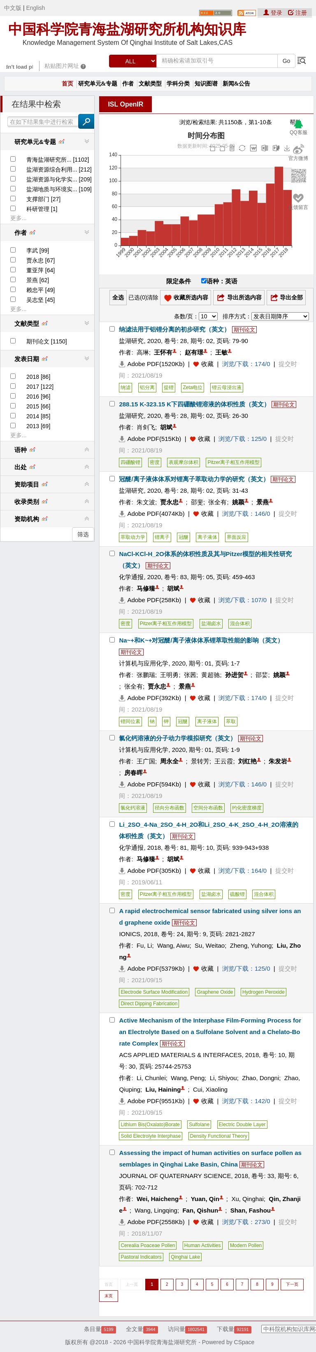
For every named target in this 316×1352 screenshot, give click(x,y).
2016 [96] (38, 396)
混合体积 (240, 623)
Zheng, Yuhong (251, 945)
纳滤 (125, 387)
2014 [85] (38, 416)
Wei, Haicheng (158, 1198)
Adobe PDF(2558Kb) (151, 1221)
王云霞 (223, 761)
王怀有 (163, 352)
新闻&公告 (237, 84)
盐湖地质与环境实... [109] (59, 189)
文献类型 (150, 84)
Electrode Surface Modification (154, 992)
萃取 (231, 721)
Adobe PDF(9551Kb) (151, 1100)
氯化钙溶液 (133, 808)
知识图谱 (206, 84)
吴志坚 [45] (40, 300)
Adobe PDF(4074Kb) (151, 513)
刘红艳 (247, 761)
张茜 (190, 674)
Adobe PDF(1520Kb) (151, 363)
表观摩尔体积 (183, 462)
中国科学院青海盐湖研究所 (162, 1342)
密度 (155, 462)
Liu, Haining (163, 1089)
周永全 (169, 761)
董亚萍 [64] (40, 270)
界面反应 (236, 537)
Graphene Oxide (215, 992)
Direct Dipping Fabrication (149, 1003)
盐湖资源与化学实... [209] (59, 179)
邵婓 (262, 674)
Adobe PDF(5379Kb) (151, 968)
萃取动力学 (133, 537)
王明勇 (169, 674)
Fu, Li (144, 945)
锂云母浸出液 (227, 387)
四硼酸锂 (130, 462)
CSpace (244, 1342)
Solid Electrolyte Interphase (151, 1136)
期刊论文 (244, 330)
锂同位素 (130, 721)
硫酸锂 (237, 894)
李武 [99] (37, 250)
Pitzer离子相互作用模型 (233, 462)
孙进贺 (234, 674)
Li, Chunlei (151, 1077)
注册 (297, 12)
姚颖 (238, 502)
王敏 (221, 352)
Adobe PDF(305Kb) (150, 870)
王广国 (146, 761)
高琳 (143, 352)
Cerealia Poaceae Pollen (148, 1245)
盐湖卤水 (211, 623)
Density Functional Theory (218, 1136)
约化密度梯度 (247, 808)
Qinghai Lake (185, 1257)
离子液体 (207, 537)
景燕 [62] (37, 280)
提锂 (169, 387)
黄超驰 (210, 674)
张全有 (217, 502)
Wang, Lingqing (156, 1210)
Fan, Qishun (200, 1210)
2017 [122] (39, 386)
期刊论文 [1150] (46, 341)
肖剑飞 (146, 427)
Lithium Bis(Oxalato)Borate (150, 1124)
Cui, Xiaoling (210, 1089)
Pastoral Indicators (141, 1257)
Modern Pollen (246, 1245)
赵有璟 (194, 352)
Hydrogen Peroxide (263, 992)
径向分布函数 (169, 808)
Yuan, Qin (205, 1198)
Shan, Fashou (250, 1210)
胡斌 (166, 427)
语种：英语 (219, 281)
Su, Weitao (210, 945)
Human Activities (202, 1245)
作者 (128, 84)
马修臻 (146, 588)
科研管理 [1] (41, 209)
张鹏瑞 (146, 674)
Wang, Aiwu (173, 945)
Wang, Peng (187, 1077)
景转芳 (200, 761)
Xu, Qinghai (247, 1198)
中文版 (12, 8)
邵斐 (197, 502)
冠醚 (183, 537)
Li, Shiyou (223, 1077)
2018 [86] (38, 376)
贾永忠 (169, 502)
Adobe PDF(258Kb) (150, 599)
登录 (273, 12)
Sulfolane (199, 1124)
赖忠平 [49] (40, 290)
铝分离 (147, 387)
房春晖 (133, 772)
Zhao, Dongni (260, 1077)
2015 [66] (38, 406)
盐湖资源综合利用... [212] (59, 169)
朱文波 (146, 502)
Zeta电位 (192, 387)
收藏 (207, 363)
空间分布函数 (208, 808)
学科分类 (178, 84)
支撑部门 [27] (43, 199)
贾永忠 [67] (40, 260)
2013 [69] (38, 426)
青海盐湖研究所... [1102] (57, 159)
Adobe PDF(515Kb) (150, 438)
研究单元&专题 (98, 84)
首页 (67, 84)
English (35, 8)
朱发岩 (278, 761)
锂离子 (162, 537)
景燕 (262, 502)
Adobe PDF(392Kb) (150, 697)
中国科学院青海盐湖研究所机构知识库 (127, 29)
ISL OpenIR (125, 104)
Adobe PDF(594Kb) (150, 784)
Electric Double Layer (242, 1124)
